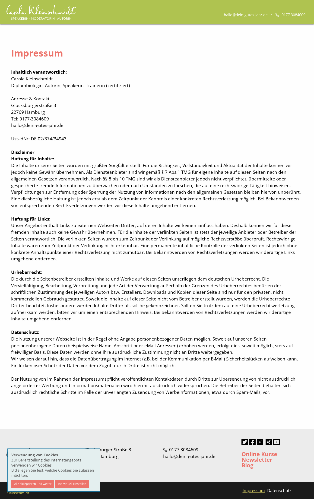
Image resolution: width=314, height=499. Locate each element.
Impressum (254, 490)
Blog (247, 465)
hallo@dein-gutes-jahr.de (246, 14)
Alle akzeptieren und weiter (32, 484)
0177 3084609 (290, 14)
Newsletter (256, 459)
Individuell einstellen (72, 484)
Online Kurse (259, 454)
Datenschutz (279, 490)
